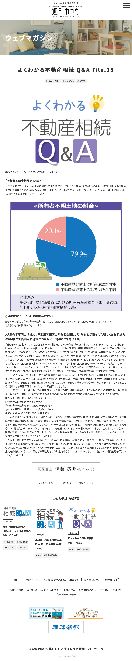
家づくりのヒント (92, 579)
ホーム (18, 579)
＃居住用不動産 (83, 549)
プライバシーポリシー (66, 594)
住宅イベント (33, 579)
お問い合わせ (16, 589)
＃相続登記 (81, 81)
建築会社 (74, 579)
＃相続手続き (22, 542)
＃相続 (38, 555)
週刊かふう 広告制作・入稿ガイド (43, 589)
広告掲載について (87, 589)
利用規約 (117, 589)
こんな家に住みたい (55, 579)
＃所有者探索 (68, 81)
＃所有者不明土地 (52, 81)
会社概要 (104, 589)
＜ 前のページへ (45, 482)
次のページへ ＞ (86, 482)
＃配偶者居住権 (50, 555)
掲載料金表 (69, 589)
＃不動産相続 (8, 542)
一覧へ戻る (65, 482)
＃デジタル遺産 (9, 547)
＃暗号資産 (22, 547)
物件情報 (111, 579)
